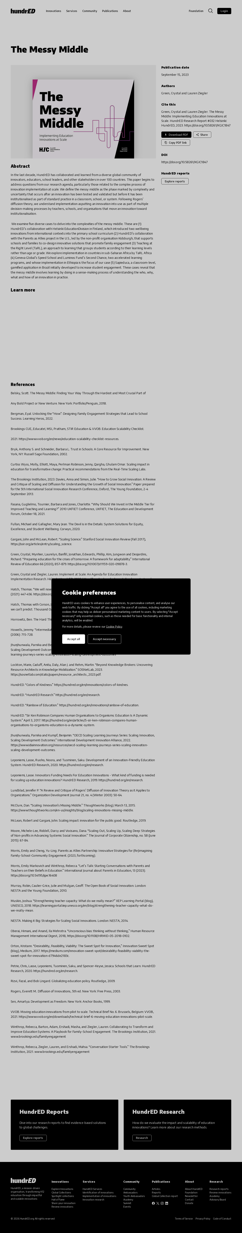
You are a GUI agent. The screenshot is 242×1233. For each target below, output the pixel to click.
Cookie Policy (114, 626)
